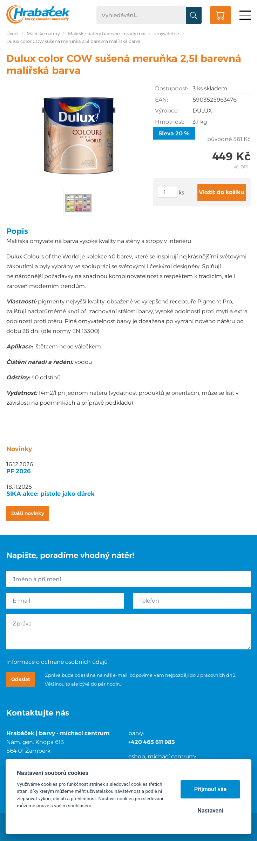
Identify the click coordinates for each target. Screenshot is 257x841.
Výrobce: (166, 110)
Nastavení (210, 810)
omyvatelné (166, 33)
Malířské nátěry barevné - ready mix (106, 33)
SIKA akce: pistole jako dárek (50, 493)
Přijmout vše (210, 789)
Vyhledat (194, 15)
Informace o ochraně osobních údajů (57, 662)
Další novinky (27, 513)
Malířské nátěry (43, 33)
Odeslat (20, 679)
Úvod (12, 33)
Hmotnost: (169, 121)
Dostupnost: (171, 88)
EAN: (161, 99)
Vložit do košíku (221, 192)
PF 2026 (18, 471)
